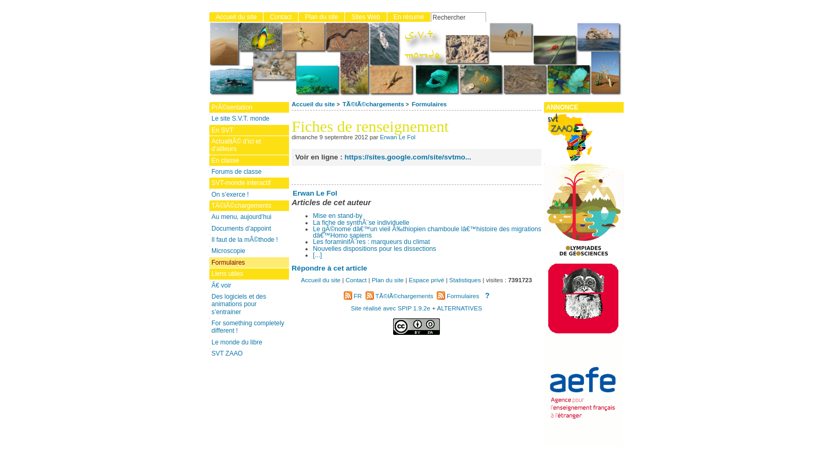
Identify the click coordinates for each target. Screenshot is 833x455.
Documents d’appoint (241, 228)
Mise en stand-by (337, 216)
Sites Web (365, 17)
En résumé (409, 17)
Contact (281, 17)
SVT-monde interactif (241, 183)
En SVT (222, 130)
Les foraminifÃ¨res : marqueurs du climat (371, 242)
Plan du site (321, 17)
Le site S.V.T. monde (240, 118)
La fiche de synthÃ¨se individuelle (361, 222)
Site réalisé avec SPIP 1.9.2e (390, 308)
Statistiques (465, 280)
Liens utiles (227, 273)
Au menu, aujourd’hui (241, 217)
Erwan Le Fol (397, 137)
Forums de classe (236, 171)
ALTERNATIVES (459, 308)
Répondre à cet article (329, 268)
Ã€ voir (221, 285)
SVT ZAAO (227, 353)
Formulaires (429, 104)
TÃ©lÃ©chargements (373, 104)
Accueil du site (313, 104)
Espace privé (426, 280)
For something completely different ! (247, 326)
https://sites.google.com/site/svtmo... (407, 157)
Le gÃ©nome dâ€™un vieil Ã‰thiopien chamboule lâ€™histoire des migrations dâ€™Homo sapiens (427, 232)
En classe (225, 160)
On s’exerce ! (230, 194)
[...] (317, 255)
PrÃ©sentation (231, 107)
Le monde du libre (236, 342)
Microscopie (228, 251)
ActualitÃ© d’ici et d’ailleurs (236, 145)
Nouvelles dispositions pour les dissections (374, 248)
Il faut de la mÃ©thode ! (244, 239)
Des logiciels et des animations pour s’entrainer (238, 304)
